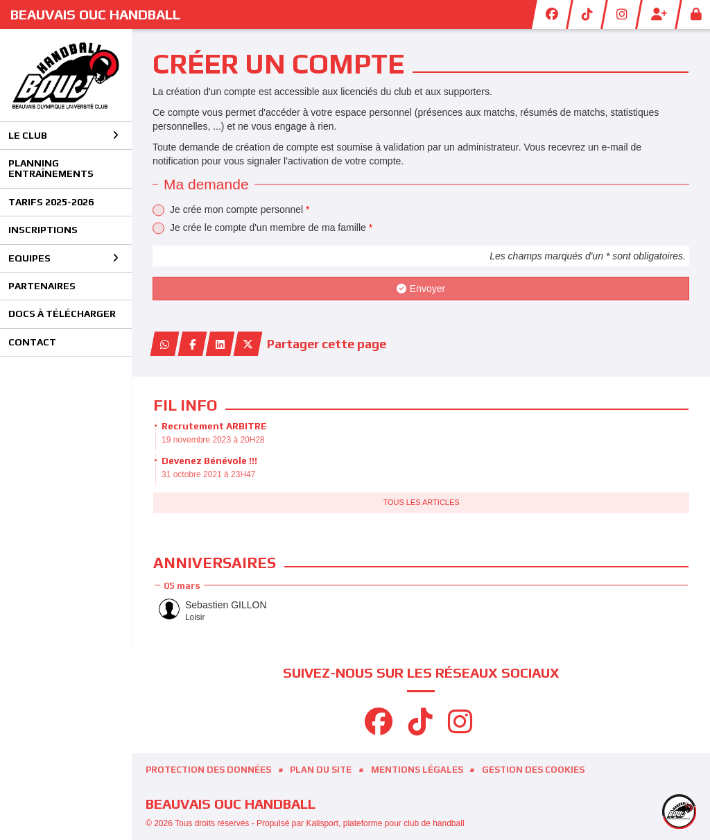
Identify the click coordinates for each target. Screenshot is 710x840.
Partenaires (42, 285)
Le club (63, 135)
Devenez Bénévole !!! (209, 460)
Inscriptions (43, 229)
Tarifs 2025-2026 (51, 201)
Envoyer (421, 288)
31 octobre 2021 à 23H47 (208, 474)
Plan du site (321, 769)
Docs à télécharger (62, 313)
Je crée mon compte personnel (240, 209)
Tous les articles (421, 502)
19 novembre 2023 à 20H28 (213, 440)
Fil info (185, 405)
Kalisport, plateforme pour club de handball (385, 823)
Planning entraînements (51, 168)
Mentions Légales (417, 769)
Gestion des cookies (533, 769)
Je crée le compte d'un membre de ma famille (271, 227)
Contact (32, 342)
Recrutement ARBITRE (214, 425)
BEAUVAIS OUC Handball (95, 14)
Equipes (63, 258)
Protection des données (208, 769)
